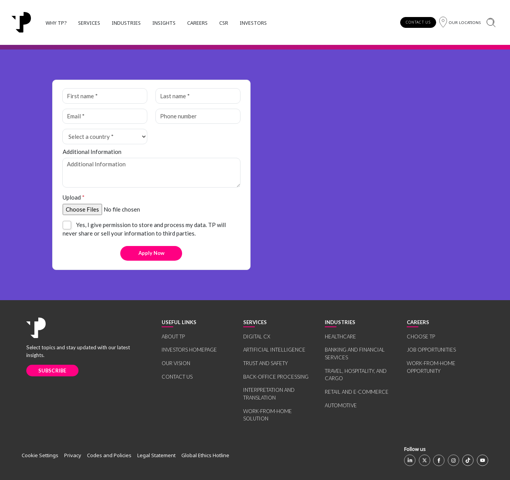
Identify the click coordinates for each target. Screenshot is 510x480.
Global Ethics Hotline (205, 455)
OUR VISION (176, 363)
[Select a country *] (105, 136)
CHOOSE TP (421, 336)
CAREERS (197, 22)
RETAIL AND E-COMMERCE (357, 392)
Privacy (72, 455)
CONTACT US (418, 22)
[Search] (490, 22)
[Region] (460, 22)
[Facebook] (439, 460)
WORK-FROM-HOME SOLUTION (267, 415)
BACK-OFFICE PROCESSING (276, 377)
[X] (424, 460)
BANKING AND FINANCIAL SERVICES (355, 353)
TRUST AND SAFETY (265, 363)
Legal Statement (156, 455)
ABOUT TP (173, 336)
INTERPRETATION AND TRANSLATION (269, 394)
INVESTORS (253, 22)
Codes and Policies (109, 455)
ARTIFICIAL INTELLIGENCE (274, 350)
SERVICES (89, 22)
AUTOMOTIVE (341, 405)
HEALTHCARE (340, 336)
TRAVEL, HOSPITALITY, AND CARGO (356, 375)
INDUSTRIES (126, 22)
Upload (74, 197)
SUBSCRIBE (52, 370)
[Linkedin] (410, 460)
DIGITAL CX (256, 336)
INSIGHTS (164, 22)
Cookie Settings (40, 455)
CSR (223, 22)
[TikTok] (468, 460)
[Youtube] (482, 460)
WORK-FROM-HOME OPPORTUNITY (431, 367)
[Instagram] (453, 460)
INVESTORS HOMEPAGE (189, 350)
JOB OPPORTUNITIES (431, 350)
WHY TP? (56, 22)
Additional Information (92, 151)
